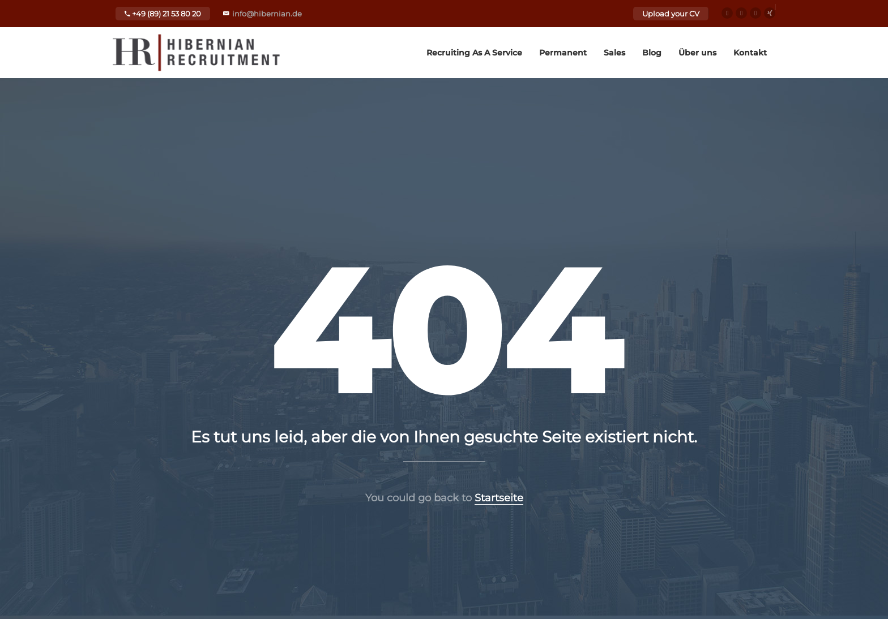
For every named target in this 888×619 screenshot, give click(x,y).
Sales (614, 53)
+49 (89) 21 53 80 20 (163, 13)
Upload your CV (670, 13)
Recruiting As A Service (474, 53)
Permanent (563, 53)
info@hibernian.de (267, 13)
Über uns (697, 53)
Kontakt (750, 53)
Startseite (499, 498)
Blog (651, 53)
